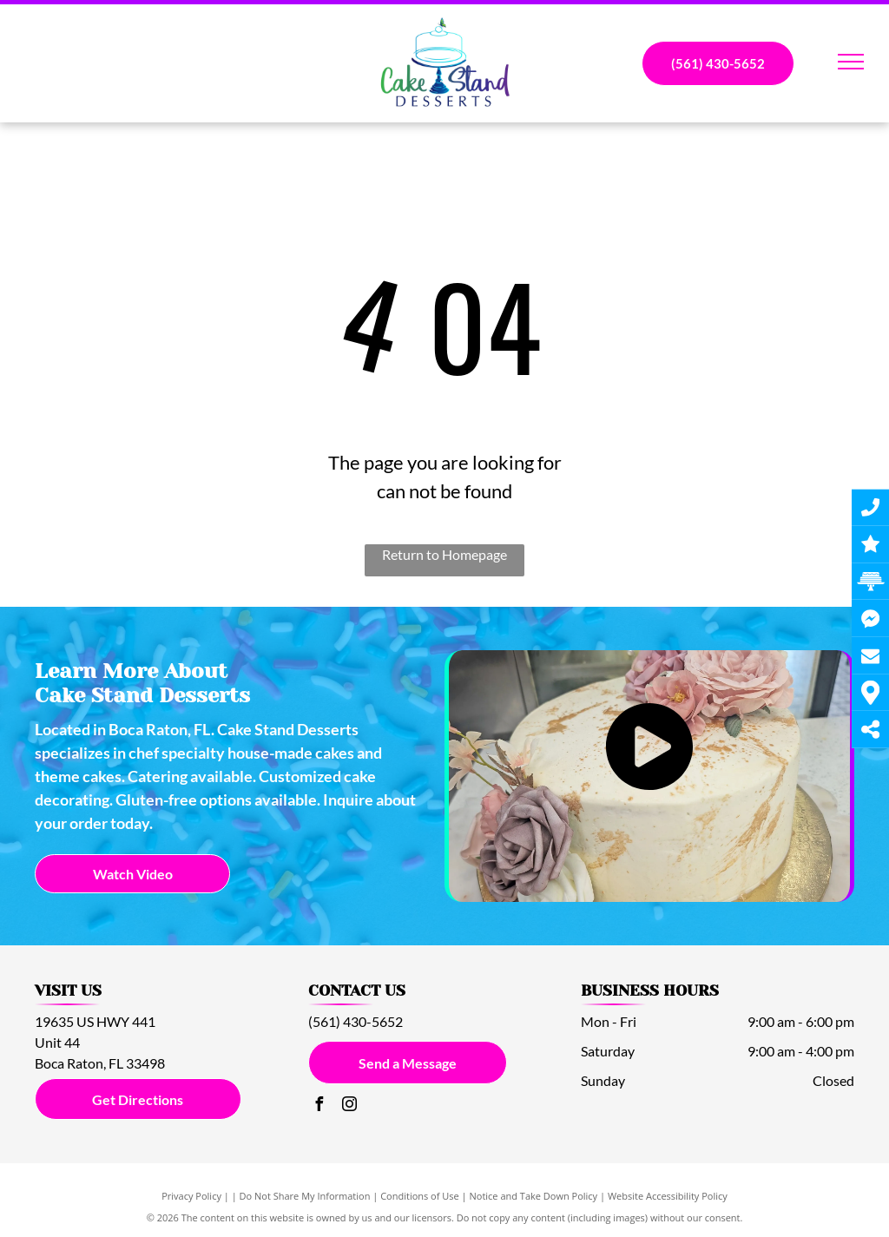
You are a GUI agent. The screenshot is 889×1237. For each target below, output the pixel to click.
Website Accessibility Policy (668, 1195)
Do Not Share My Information (305, 1195)
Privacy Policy (191, 1195)
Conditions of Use (419, 1195)
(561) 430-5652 (355, 1021)
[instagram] (350, 1106)
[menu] (850, 61)
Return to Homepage (444, 554)
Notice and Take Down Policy (534, 1195)
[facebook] (319, 1106)
